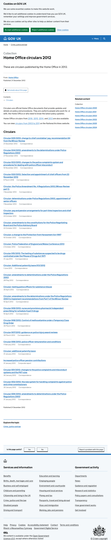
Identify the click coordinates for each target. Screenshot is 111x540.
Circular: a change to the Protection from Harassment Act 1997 (32, 234)
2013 (50, 118)
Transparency (81, 500)
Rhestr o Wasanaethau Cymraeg (17, 528)
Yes (31, 449)
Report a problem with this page (91, 449)
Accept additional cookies (16, 30)
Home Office (13, 78)
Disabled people (10, 505)
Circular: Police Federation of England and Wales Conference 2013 (33, 244)
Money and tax (45, 495)
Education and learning (49, 476)
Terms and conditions (69, 525)
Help (5, 525)
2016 (30, 118)
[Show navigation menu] (95, 38)
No (44, 449)
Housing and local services (51, 490)
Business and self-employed (15, 485)
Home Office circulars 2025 (86, 123)
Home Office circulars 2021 (85, 112)
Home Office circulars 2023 (86, 116)
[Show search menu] (104, 38)
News (77, 481)
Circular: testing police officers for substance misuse (27, 287)
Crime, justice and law (19, 45)
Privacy (13, 525)
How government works (85, 505)
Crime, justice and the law (14, 500)
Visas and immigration (49, 505)
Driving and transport (12, 510)
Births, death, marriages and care (18, 481)
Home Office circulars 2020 (86, 108)
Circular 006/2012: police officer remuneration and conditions (32, 341)
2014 (41, 118)
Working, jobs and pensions (51, 510)
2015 (35, 118)
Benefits (7, 476)
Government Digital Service (46, 528)
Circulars (9, 100)
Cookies (22, 525)
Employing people (47, 481)
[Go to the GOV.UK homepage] (12, 39)
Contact (54, 525)
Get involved (80, 510)
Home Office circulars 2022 (86, 119)
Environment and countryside (52, 485)
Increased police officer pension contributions (24, 360)
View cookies (63, 30)
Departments (81, 476)
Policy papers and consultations (89, 495)
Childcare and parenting (14, 490)
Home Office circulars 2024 (86, 127)
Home (5, 45)
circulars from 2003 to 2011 (27, 123)
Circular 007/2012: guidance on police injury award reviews (30, 332)
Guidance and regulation (86, 485)
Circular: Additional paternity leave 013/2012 (24, 265)
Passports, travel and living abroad (54, 500)
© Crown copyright (99, 538)
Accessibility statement (38, 525)
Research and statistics (85, 490)
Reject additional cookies (43, 30)
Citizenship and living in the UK (17, 495)
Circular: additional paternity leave (19, 351)
